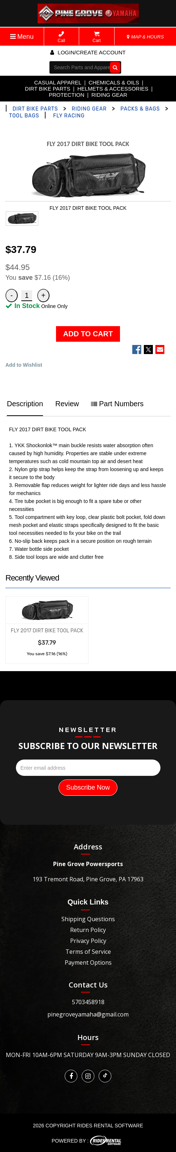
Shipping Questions (88, 919)
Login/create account (87, 52)
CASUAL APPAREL (58, 82)
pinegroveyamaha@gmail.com (88, 1014)
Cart (97, 37)
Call (61, 37)
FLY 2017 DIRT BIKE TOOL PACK (47, 631)
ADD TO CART (88, 334)
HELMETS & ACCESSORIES (113, 89)
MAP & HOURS (145, 36)
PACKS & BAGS (140, 109)
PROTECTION (66, 95)
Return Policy (88, 930)
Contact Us (88, 985)
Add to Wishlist (23, 365)
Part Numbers (117, 404)
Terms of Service (88, 951)
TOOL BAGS (24, 116)
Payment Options (88, 962)
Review (67, 404)
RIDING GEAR (109, 95)
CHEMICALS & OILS (114, 82)
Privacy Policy (88, 940)
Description (25, 404)
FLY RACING (69, 116)
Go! (113, 67)
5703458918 (88, 1002)
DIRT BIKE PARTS (47, 89)
